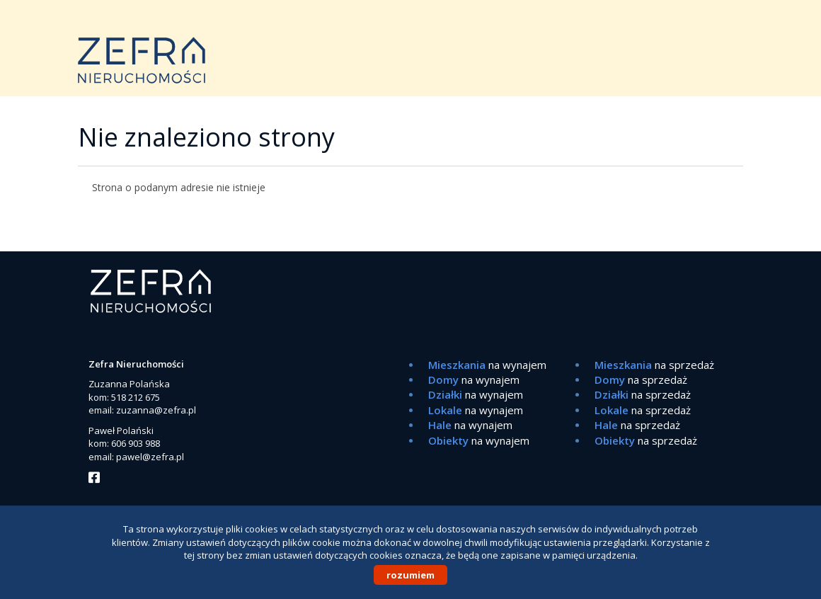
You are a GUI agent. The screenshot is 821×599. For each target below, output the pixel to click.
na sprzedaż (654, 365)
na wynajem (487, 365)
